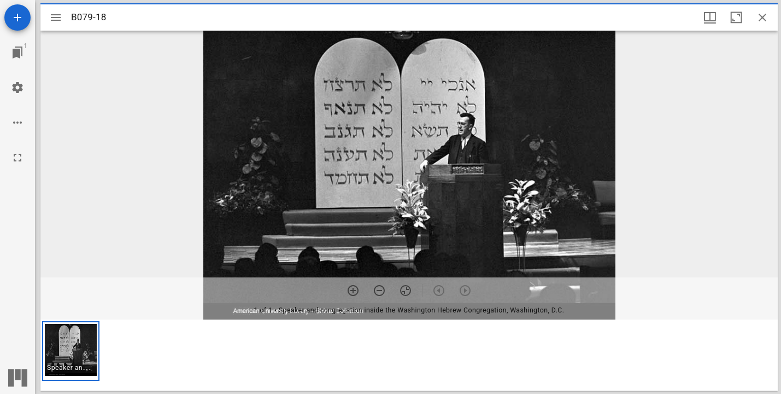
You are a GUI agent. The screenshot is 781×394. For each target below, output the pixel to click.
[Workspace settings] (17, 87)
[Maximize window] (736, 17)
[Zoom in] (353, 290)
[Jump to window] (17, 52)
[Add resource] (17, 17)
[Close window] (762, 17)
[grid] (409, 355)
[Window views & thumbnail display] (710, 17)
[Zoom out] (379, 290)
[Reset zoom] (405, 290)
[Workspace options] (17, 122)
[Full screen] (17, 157)
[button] (71, 351)
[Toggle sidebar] (56, 17)
